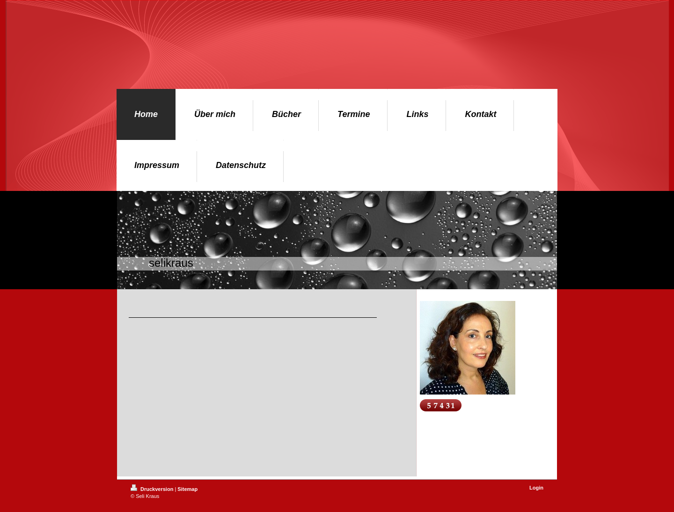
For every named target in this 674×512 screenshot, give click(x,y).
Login (536, 487)
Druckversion (153, 489)
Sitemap (187, 489)
